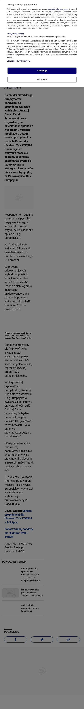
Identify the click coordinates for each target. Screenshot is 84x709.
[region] (42, 43)
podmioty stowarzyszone (58, 9)
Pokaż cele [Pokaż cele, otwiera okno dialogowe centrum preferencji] (42, 79)
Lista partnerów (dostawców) (19, 61)
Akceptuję (42, 71)
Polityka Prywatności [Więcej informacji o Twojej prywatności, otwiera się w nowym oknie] (15, 34)
